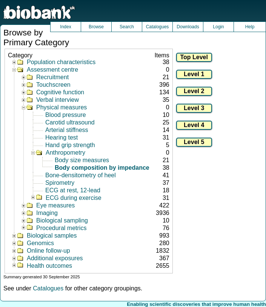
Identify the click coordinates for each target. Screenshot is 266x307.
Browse (96, 26)
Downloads (188, 26)
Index (65, 26)
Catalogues (157, 26)
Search (127, 26)
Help (250, 26)
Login (218, 26)
